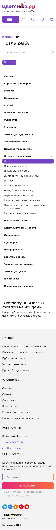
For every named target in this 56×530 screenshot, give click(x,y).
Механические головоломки (20, 213)
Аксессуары (29, 278)
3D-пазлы (9, 180)
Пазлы (8, 161)
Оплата (7, 388)
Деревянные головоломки (19, 195)
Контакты (9, 406)
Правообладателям (15, 370)
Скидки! (8, 76)
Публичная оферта (15, 358)
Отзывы (8, 394)
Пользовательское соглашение (22, 352)
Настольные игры (29, 220)
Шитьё (29, 105)
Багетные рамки (29, 256)
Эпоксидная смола (29, 141)
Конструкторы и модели (29, 227)
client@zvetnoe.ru (11, 448)
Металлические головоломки (22, 200)
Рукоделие (29, 119)
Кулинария (29, 242)
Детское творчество (29, 148)
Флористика (29, 235)
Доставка (9, 400)
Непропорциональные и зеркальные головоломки (26, 207)
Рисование (29, 127)
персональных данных (18, 495)
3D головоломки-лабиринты (21, 175)
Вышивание (29, 97)
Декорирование (29, 249)
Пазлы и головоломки (29, 156)
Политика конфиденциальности (24, 346)
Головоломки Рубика (16, 185)
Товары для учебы (29, 271)
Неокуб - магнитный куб (19, 190)
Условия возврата (14, 364)
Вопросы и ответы (15, 412)
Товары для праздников (29, 264)
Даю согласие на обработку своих (25, 493)
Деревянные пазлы (15, 166)
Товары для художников (29, 134)
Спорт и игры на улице (29, 285)
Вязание (29, 90)
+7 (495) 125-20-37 (12, 442)
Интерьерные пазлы (16, 170)
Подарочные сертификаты (20, 418)
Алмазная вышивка (29, 112)
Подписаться (28, 485)
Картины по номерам (29, 83)
